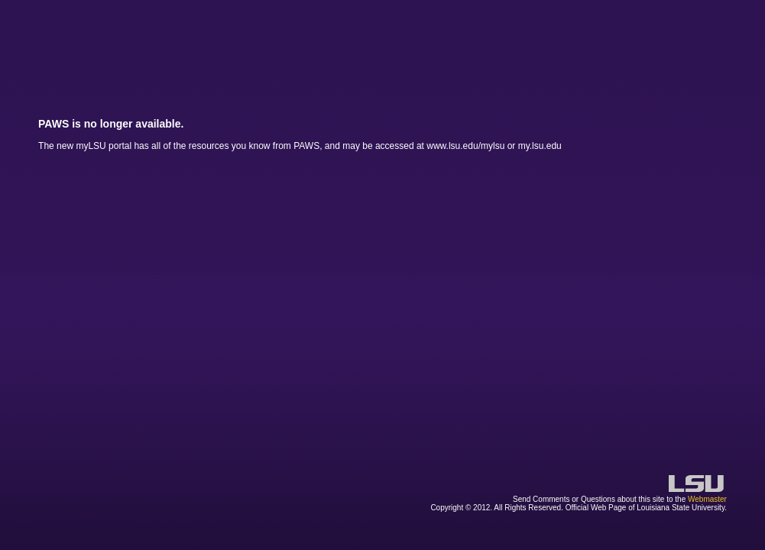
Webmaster (707, 499)
